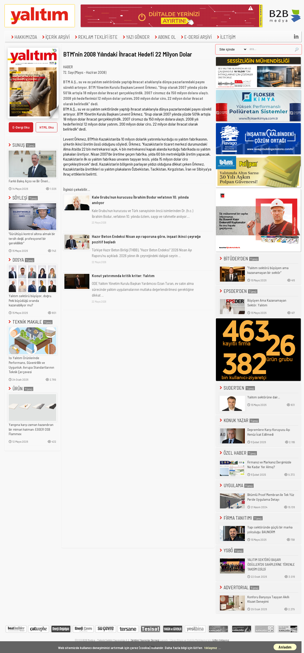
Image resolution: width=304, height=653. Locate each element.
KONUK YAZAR (239, 420)
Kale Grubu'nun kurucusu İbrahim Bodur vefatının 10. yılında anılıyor (140, 200)
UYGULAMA (236, 485)
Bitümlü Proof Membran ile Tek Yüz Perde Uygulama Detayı (270, 497)
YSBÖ (231, 550)
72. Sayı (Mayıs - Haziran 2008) (84, 72)
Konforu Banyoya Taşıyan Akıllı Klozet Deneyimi (268, 599)
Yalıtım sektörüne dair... (263, 397)
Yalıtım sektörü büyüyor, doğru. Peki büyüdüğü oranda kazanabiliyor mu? (30, 300)
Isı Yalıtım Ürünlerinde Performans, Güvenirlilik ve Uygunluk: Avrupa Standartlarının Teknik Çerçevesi (31, 365)
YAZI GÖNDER (136, 37)
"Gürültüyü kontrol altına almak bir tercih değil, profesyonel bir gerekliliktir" (32, 238)
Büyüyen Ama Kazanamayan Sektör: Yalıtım (266, 302)
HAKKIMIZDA (23, 37)
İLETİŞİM (226, 37)
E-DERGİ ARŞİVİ (196, 37)
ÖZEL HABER (238, 453)
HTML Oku (46, 127)
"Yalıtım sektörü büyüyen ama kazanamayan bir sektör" (268, 270)
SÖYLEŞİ (22, 198)
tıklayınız (210, 647)
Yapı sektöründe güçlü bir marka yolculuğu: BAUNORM (270, 529)
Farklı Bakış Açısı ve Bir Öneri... (29, 181)
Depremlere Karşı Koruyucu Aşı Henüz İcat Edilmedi (268, 432)
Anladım (285, 647)
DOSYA (20, 260)
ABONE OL (164, 37)
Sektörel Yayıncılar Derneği (145, 640)
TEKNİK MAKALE (30, 322)
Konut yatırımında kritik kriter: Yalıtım (123, 275)
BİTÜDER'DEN (239, 258)
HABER (68, 67)
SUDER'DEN (237, 388)
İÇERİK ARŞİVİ (55, 37)
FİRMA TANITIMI (241, 518)
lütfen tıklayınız (220, 640)
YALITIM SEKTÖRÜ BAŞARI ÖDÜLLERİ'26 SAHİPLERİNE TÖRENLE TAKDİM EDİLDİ (271, 564)
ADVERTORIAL (239, 587)
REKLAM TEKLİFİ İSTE (96, 37)
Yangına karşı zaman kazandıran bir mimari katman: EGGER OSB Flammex (31, 429)
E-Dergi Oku (20, 127)
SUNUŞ (21, 145)
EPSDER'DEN (238, 291)
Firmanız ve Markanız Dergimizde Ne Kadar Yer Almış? (269, 464)
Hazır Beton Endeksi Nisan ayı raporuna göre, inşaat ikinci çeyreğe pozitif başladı (146, 239)
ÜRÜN (20, 388)
